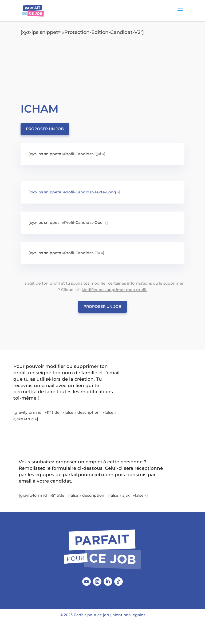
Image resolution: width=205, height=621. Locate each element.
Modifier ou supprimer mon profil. (114, 289)
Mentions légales (128, 614)
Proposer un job (45, 128)
